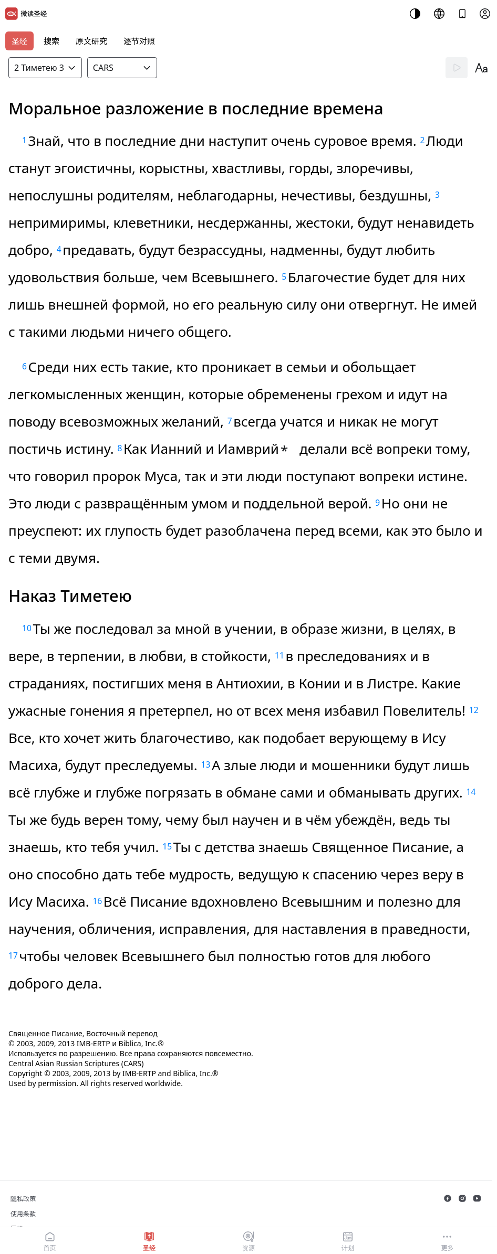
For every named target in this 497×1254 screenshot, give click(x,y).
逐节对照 (139, 41)
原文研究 (91, 41)
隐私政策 (23, 1198)
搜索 (51, 41)
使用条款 (23, 1213)
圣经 (19, 41)
